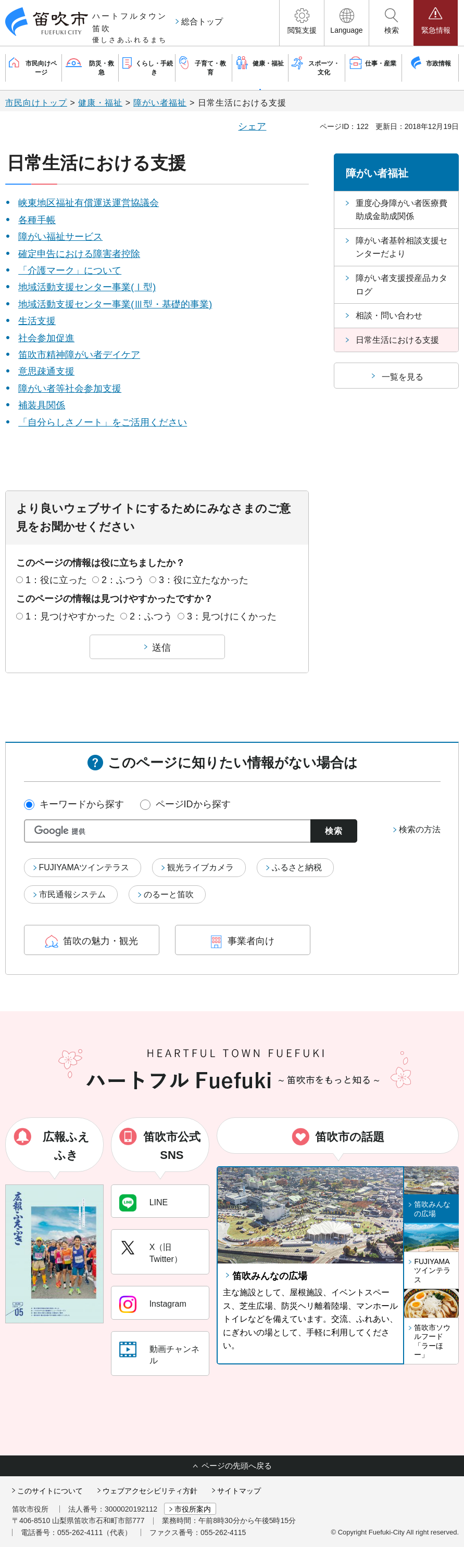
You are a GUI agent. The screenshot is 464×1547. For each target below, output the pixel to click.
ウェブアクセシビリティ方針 (150, 1491)
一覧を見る (402, 376)
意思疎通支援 (46, 371)
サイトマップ (239, 1491)
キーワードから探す (82, 804)
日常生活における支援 (397, 340)
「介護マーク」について (69, 270)
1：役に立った (56, 580)
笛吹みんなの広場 (269, 1276)
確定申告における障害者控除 (79, 254)
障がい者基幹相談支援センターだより (401, 247)
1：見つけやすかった (70, 616)
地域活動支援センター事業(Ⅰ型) (87, 287)
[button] (302, 23)
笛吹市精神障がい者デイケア (79, 355)
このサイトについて (50, 1491)
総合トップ (202, 21)
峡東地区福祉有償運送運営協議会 (88, 203)
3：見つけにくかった (232, 616)
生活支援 (37, 321)
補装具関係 (41, 405)
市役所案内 (192, 1509)
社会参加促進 (46, 338)
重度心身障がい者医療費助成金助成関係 (401, 210)
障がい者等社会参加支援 (69, 388)
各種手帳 (37, 220)
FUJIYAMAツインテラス (84, 867)
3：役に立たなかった (203, 580)
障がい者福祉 (159, 102)
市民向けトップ (36, 102)
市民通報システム (72, 894)
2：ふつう (123, 580)
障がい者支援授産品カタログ (401, 285)
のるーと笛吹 (169, 894)
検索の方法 (420, 829)
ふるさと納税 (297, 867)
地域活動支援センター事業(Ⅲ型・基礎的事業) (115, 304)
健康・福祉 (100, 102)
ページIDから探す (193, 804)
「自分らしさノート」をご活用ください (102, 422)
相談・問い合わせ (389, 315)
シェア (252, 126)
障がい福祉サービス (60, 236)
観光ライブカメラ (200, 867)
